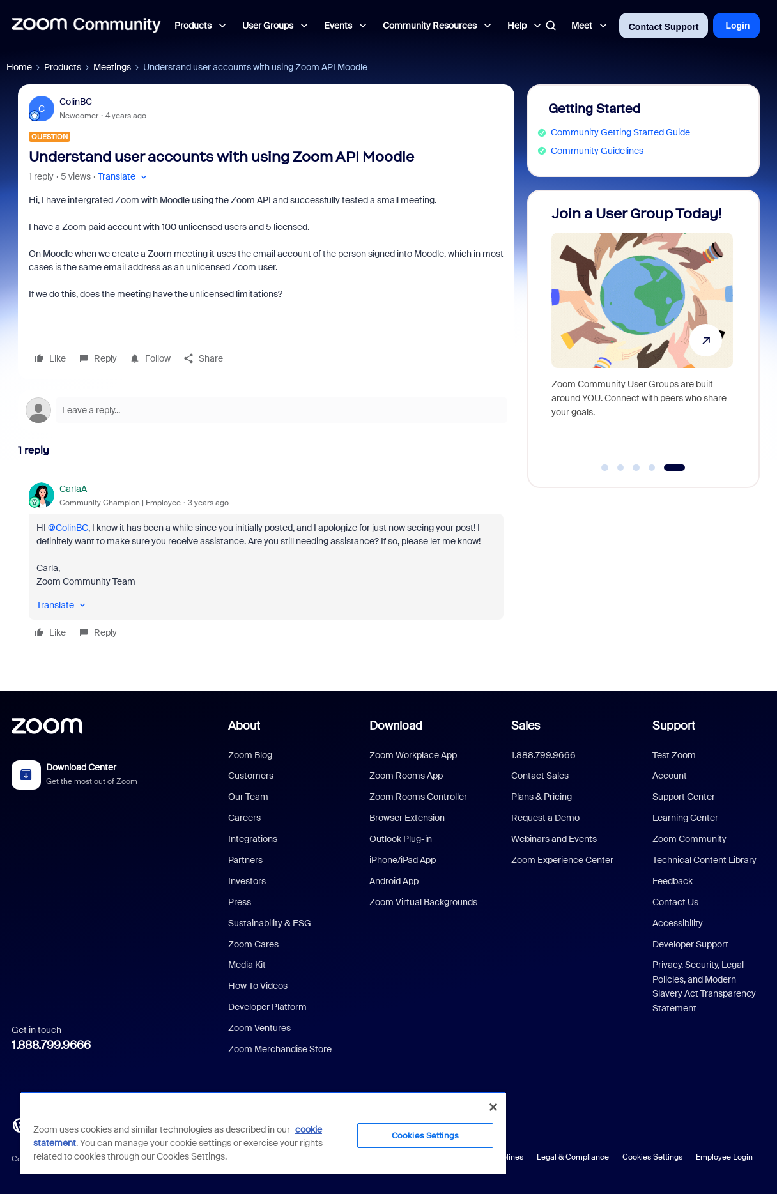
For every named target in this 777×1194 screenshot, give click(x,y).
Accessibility (677, 923)
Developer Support (690, 944)
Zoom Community (689, 839)
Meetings (112, 67)
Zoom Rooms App (406, 775)
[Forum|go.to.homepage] (86, 25)
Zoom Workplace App (413, 755)
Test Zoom (674, 755)
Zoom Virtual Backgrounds (423, 902)
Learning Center (685, 817)
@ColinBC (68, 527)
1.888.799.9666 (51, 1045)
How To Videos (258, 985)
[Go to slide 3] (636, 467)
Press (239, 902)
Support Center (683, 796)
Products (62, 67)
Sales (525, 725)
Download (395, 725)
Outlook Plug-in (400, 839)
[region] (263, 1133)
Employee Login (724, 1157)
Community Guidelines (597, 151)
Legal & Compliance (573, 1157)
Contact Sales (540, 775)
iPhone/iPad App (402, 860)
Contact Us (675, 902)
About (244, 725)
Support (673, 725)
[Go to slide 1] (605, 467)
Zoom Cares (253, 944)
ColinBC (75, 101)
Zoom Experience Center (562, 860)
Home (19, 67)
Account (669, 775)
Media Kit (247, 964)
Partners (245, 860)
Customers (250, 775)
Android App (394, 881)
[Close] (493, 1107)
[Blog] (20, 1124)
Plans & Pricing (541, 796)
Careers (244, 817)
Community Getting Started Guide (620, 132)
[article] (266, 562)
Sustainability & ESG (269, 923)
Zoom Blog (250, 755)
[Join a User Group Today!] (642, 333)
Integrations (252, 839)
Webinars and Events (554, 839)
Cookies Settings (652, 1157)
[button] (124, 176)
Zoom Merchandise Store (280, 1049)
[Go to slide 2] (620, 467)
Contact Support (664, 27)
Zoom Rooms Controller (418, 796)
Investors (247, 881)
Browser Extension (407, 817)
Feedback (672, 881)
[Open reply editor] (266, 410)
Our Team (248, 796)
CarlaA (73, 488)
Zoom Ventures (259, 1028)
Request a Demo (545, 817)
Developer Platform (267, 1007)
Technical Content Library (704, 860)
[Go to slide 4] (652, 467)
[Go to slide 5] (674, 467)
